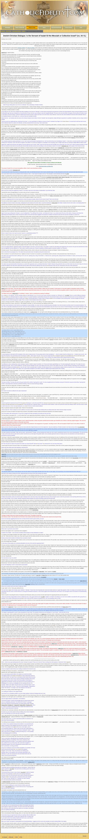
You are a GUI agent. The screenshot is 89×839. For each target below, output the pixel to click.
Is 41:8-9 (23, 132)
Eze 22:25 (3, 376)
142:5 (63, 579)
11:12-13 (54, 149)
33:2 (8, 450)
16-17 (62, 136)
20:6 (73, 449)
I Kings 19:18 (54, 202)
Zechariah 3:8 (61, 147)
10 (54, 195)
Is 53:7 (84, 378)
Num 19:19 (76, 136)
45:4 (31, 132)
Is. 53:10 (67, 295)
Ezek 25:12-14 (51, 462)
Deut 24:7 (84, 375)
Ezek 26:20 (27, 584)
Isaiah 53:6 (3, 454)
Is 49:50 (39, 149)
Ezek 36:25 (81, 136)
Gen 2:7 (6, 373)
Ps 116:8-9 (43, 577)
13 (82, 449)
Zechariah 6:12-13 (75, 654)
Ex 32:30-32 (49, 177)
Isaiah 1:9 (67, 449)
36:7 (10, 450)
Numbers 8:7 (20, 651)
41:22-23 (14, 450)
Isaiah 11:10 (54, 643)
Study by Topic (8, 31)
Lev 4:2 (7, 376)
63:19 (30, 450)
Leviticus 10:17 (31, 762)
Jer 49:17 (45, 462)
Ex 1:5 (17, 376)
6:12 (48, 646)
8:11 (12, 651)
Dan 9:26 (33, 139)
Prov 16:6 (67, 177)
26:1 (80, 449)
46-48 (60, 177)
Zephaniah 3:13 (65, 145)
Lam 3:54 (38, 575)
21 (29, 132)
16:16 (20, 376)
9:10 (66, 375)
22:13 (75, 449)
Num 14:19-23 (55, 177)
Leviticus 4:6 (7, 651)
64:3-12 (33, 450)
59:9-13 (27, 450)
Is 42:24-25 (56, 132)
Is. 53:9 (67, 173)
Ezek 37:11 (44, 575)
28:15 (2, 450)
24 (60, 375)
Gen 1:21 (58, 375)
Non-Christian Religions (16, 31)
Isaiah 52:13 (4, 52)
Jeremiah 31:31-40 (33, 508)
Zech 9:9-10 (48, 149)
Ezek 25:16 (31, 464)
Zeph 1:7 (52, 195)
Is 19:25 (45, 461)
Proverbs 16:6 (40, 716)
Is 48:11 (34, 154)
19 (63, 375)
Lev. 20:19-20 (8, 786)
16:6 (70, 449)
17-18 (84, 449)
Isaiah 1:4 (3, 288)
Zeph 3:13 (17, 241)
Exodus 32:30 (55, 710)
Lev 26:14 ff (62, 152)
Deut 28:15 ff (68, 152)
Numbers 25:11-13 (6, 716)
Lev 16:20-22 (71, 154)
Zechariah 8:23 (8, 469)
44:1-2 (27, 132)
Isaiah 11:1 (44, 614)
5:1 (10, 376)
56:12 (21, 450)
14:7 (14, 651)
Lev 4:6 (59, 136)
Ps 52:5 (55, 579)
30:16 (5, 450)
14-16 (56, 195)
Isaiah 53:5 (27, 238)
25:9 (78, 449)
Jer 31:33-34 (35, 510)
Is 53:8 (81, 568)
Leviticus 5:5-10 (34, 311)
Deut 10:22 (30, 376)
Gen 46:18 (24, 376)
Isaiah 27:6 (10, 606)
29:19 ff (73, 152)
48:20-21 (61, 132)
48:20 (33, 132)
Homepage (3, 31)
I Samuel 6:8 (16, 705)
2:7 (62, 375)
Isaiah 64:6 (3, 456)
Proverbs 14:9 (29, 705)
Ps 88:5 (54, 571)
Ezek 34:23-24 (52, 128)
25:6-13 (63, 177)
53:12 (56, 781)
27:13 (60, 579)
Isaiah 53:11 (39, 764)
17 (14, 376)
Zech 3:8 (17, 128)
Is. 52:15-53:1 (81, 427)
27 (27, 376)
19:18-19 (25, 651)
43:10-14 (66, 132)
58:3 (24, 450)
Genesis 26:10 (4, 705)
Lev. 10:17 (23, 772)
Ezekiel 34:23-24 (13, 149)
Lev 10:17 (7, 764)
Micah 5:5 (73, 137)
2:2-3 (61, 195)
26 (16, 450)
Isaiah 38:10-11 (83, 580)
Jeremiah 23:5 (14, 646)
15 (13, 376)
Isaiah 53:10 (15, 293)
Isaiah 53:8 (35, 571)
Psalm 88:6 (41, 571)
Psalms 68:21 (23, 705)
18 (58, 195)
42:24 (19, 450)
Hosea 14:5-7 (65, 606)
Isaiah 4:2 (21, 646)
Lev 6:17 (51, 339)
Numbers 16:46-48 (28, 715)
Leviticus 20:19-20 (6, 781)
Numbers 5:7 (10, 705)
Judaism (23, 31)
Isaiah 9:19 (44, 568)
